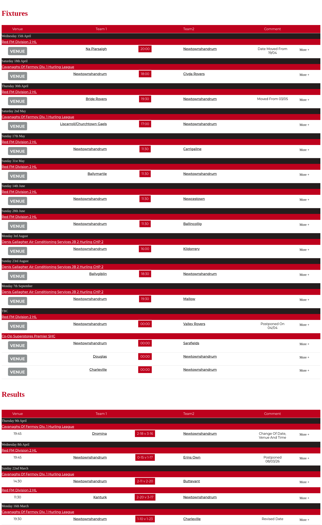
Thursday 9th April (14, 420)
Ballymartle (97, 174)
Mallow (189, 299)
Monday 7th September (17, 286)
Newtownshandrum (200, 49)
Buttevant (191, 481)
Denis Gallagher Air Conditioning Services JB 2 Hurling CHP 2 (52, 242)
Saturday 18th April (15, 61)
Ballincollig (192, 224)
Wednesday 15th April (16, 36)
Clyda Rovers (194, 74)
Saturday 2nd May (14, 111)
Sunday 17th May (13, 136)
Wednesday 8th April (15, 444)
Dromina (99, 434)
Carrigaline (192, 149)
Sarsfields (191, 343)
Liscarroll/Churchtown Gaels (83, 124)
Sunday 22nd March (15, 468)
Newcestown (194, 199)
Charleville (98, 370)
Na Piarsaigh (96, 49)
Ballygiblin (98, 274)
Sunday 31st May (13, 161)
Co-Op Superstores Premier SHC (28, 336)
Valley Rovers (194, 324)
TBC (5, 311)
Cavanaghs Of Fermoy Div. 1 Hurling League (38, 67)
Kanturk (100, 497)
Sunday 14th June (13, 186)
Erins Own (192, 457)
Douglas (100, 356)
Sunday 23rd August (15, 261)
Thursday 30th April (15, 86)
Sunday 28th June (13, 211)
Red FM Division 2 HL (19, 42)
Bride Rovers (96, 99)
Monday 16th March (15, 506)
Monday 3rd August (15, 236)
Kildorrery (191, 249)
